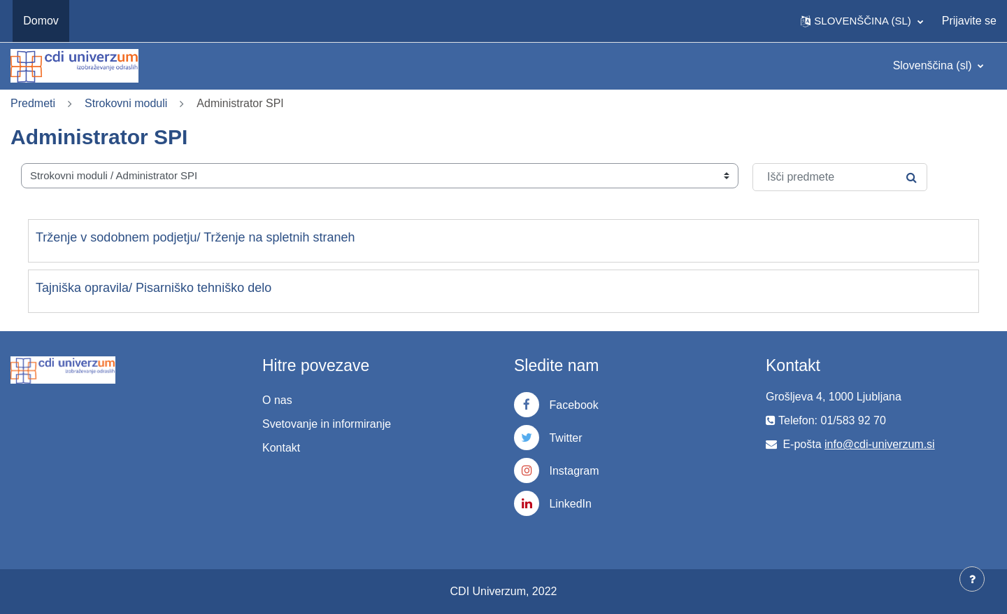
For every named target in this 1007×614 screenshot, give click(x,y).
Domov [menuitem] (41, 21)
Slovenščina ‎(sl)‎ (934, 65)
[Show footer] (972, 579)
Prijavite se (969, 21)
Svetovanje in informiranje (326, 424)
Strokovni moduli (126, 103)
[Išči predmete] (839, 177)
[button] (861, 21)
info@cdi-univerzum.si (879, 444)
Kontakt (281, 448)
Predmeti (32, 103)
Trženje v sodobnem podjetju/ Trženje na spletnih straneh (195, 237)
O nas (277, 400)
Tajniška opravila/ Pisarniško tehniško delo (153, 288)
